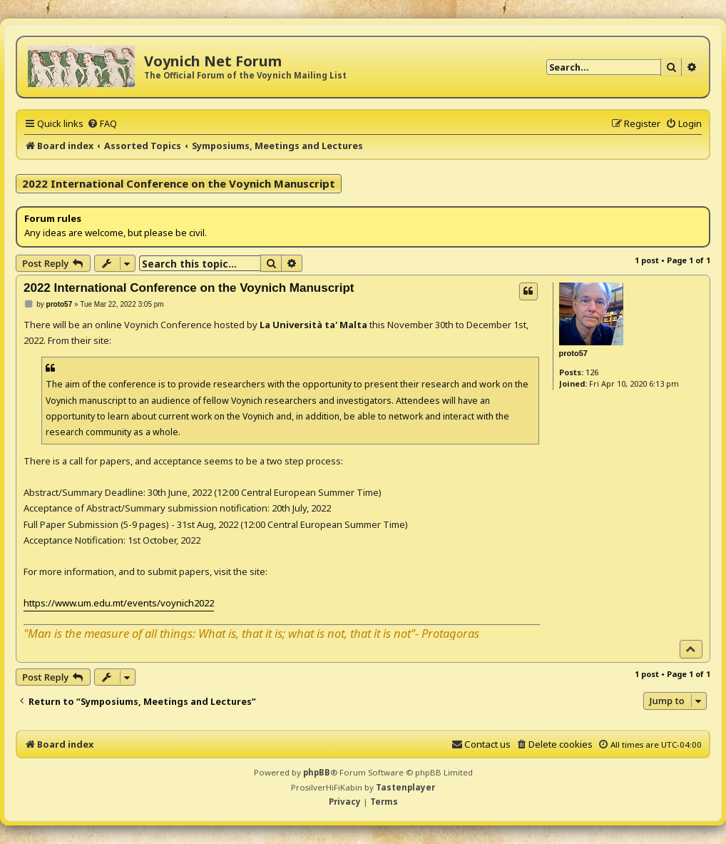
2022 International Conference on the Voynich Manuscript (178, 183)
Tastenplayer (405, 787)
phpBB (316, 772)
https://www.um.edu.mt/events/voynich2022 (119, 602)
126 (592, 372)
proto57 (573, 353)
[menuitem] (102, 123)
